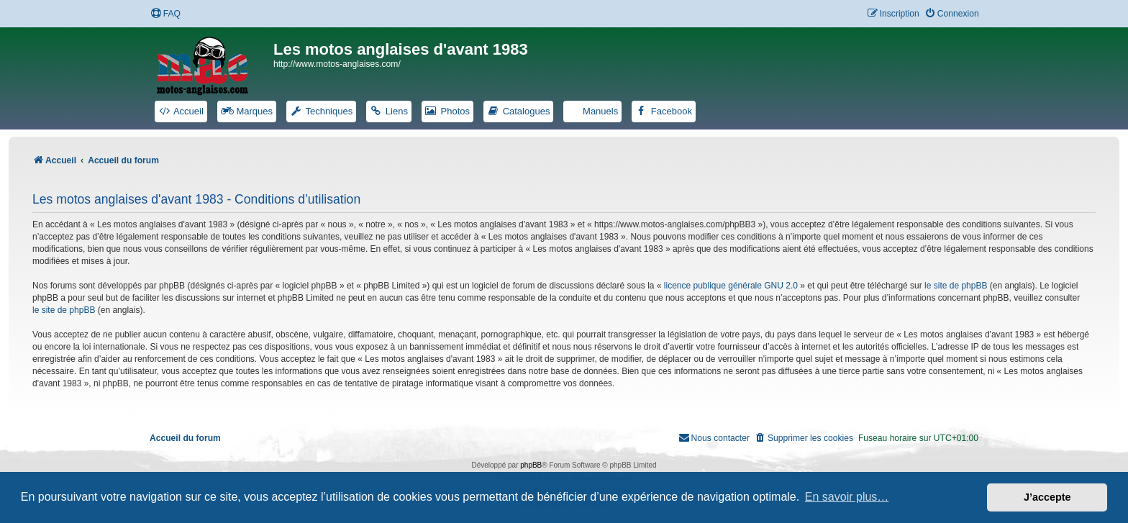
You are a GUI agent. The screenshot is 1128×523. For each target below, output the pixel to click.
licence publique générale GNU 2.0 (731, 286)
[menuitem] (165, 14)
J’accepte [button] (1047, 497)
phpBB (531, 465)
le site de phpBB (955, 286)
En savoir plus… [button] (847, 497)
